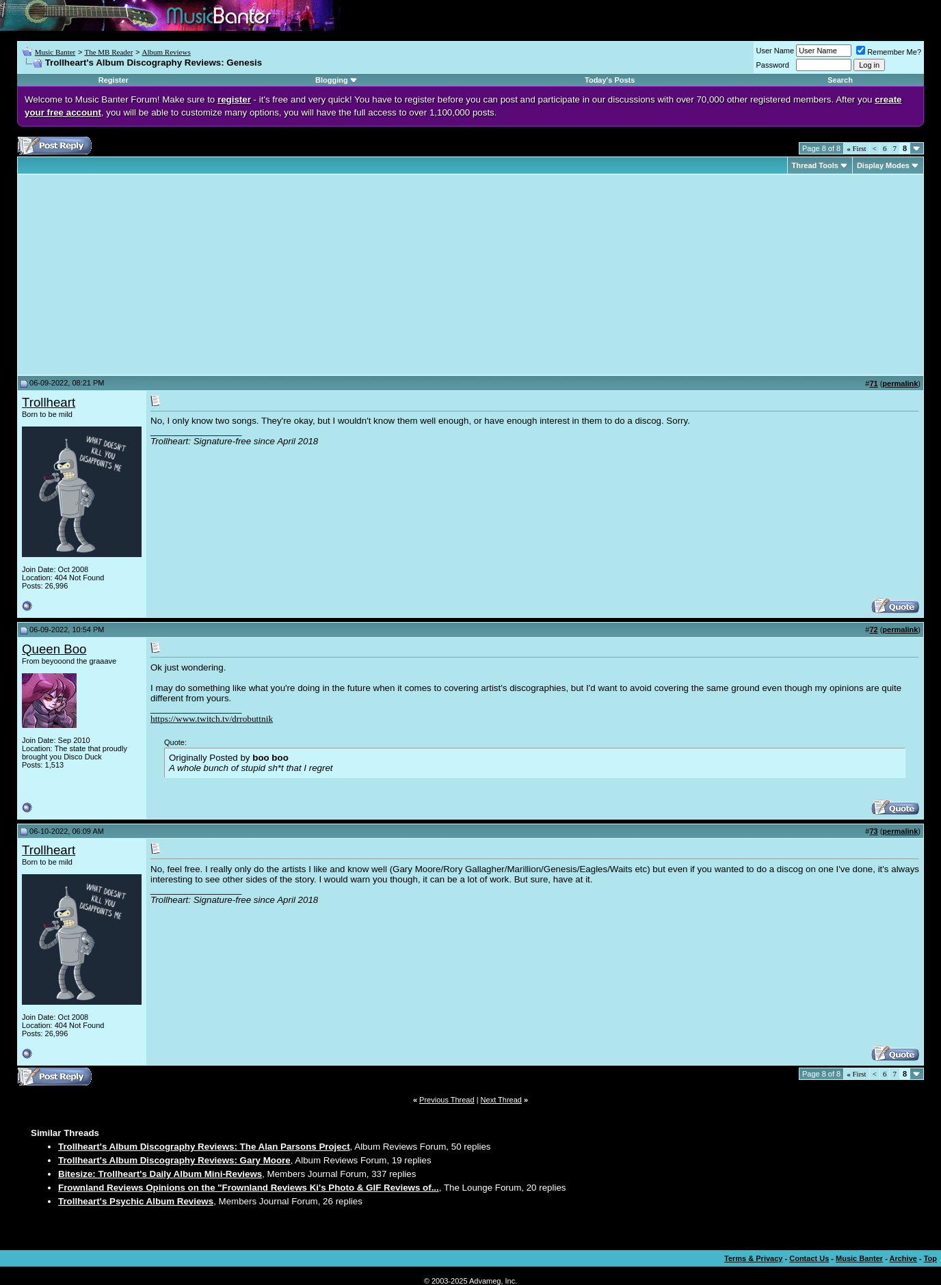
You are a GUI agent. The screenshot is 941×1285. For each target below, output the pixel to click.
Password (772, 65)
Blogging (331, 80)
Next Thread (501, 1100)
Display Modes (883, 165)
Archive (903, 1258)
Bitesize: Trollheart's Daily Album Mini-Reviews (160, 1174)
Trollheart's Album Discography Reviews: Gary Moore (174, 1160)
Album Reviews (166, 52)
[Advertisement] (137, 274)
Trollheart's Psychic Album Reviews (135, 1201)
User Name (775, 50)
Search (840, 80)
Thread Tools (815, 165)
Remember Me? (888, 52)
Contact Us (809, 1258)
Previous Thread (447, 1100)
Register (113, 80)
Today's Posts (610, 80)
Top (930, 1258)
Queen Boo (54, 649)
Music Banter (55, 52)
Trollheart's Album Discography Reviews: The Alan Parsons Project (204, 1146)
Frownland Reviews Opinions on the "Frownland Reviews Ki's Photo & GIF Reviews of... (248, 1187)
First (856, 148)
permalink (900, 383)
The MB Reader (108, 52)
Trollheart (48, 402)
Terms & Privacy (753, 1258)
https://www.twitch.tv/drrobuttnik (211, 719)
